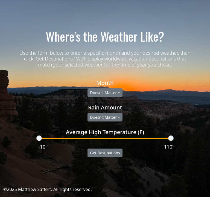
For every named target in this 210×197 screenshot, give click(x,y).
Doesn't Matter (103, 92)
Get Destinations (105, 152)
